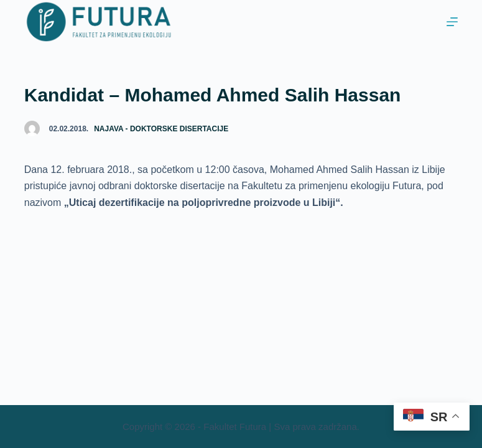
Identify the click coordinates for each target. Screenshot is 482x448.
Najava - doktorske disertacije (161, 128)
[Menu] (452, 21)
